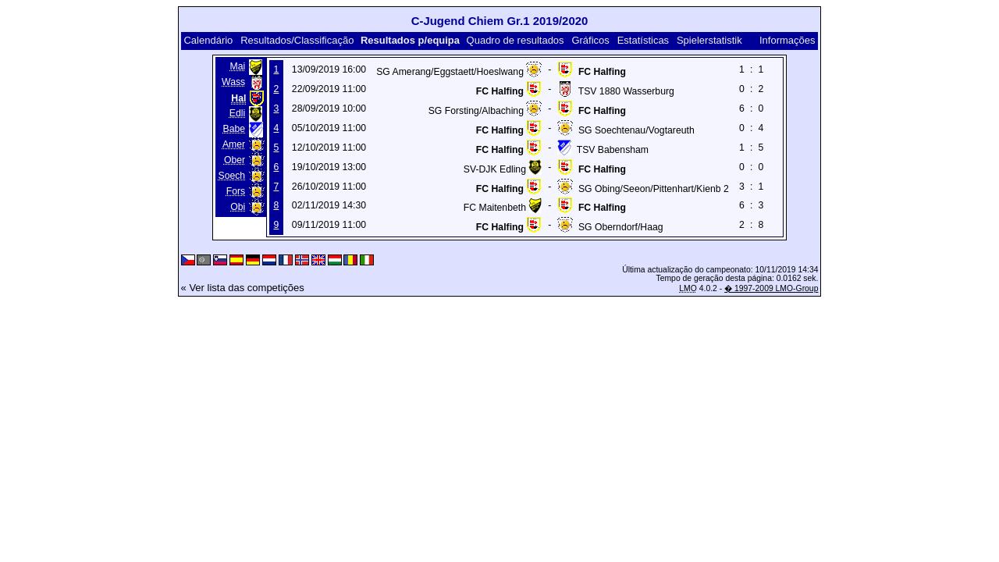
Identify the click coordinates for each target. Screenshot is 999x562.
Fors (235, 191)
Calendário (208, 40)
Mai (237, 66)
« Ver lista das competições (242, 287)
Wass (233, 81)
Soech (232, 175)
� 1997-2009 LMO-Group (771, 288)
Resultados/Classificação (297, 40)
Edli (237, 113)
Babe (234, 128)
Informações (787, 40)
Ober (234, 160)
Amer (233, 144)
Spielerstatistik (709, 40)
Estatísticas (643, 40)
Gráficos (590, 40)
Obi (237, 206)
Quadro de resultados (515, 40)
